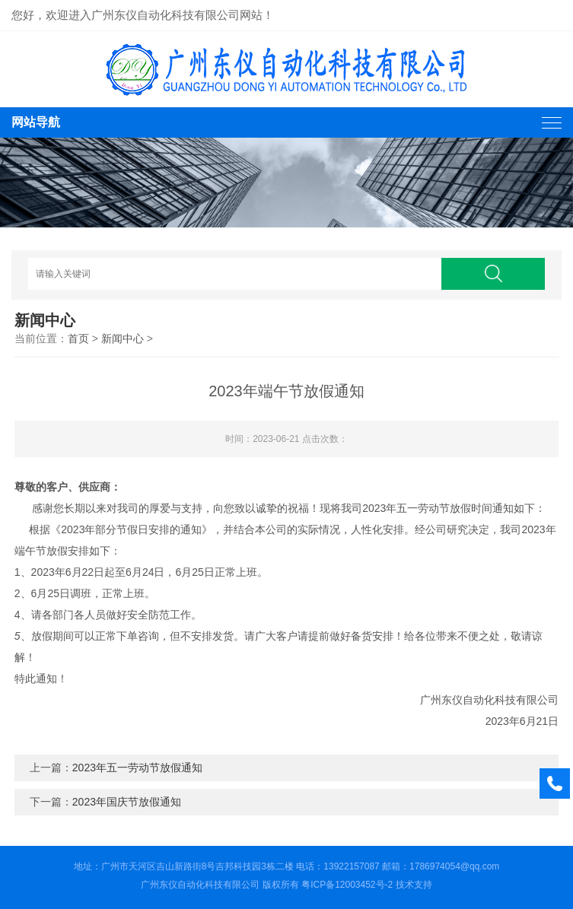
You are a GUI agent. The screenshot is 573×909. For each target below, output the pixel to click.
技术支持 (414, 884)
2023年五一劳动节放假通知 (137, 767)
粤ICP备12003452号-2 (347, 884)
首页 (78, 338)
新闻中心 (122, 338)
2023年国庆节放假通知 (126, 802)
